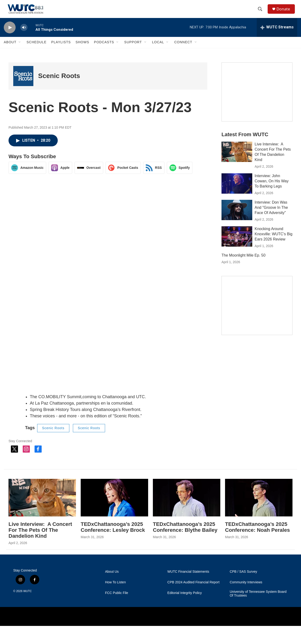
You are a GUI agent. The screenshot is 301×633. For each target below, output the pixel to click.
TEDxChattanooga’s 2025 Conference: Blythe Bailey (185, 534)
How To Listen (115, 589)
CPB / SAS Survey (243, 579)
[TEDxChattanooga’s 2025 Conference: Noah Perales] (258, 504)
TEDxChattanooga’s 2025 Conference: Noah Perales (257, 534)
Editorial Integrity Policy (184, 600)
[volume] (24, 34)
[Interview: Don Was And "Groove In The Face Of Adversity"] (236, 217)
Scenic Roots (59, 83)
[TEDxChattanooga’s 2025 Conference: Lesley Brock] (114, 504)
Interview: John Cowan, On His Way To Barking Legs (271, 188)
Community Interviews (246, 589)
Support (133, 49)
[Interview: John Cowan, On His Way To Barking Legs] (236, 190)
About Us (112, 579)
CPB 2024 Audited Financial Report (193, 589)
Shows (82, 49)
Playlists (61, 49)
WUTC (27, 598)
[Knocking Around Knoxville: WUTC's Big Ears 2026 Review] (236, 243)
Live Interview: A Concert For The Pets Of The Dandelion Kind (40, 537)
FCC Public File (116, 600)
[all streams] (277, 34)
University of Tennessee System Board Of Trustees (258, 600)
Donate (285, 12)
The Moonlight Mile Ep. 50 (243, 262)
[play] (9, 34)
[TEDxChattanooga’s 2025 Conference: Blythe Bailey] (186, 504)
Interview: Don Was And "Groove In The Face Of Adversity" (271, 214)
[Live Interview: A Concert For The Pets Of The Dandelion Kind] (236, 158)
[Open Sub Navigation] (20, 49)
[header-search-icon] (261, 12)
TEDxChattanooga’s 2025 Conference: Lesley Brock (113, 534)
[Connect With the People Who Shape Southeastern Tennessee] (257, 312)
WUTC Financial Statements (188, 579)
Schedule (36, 49)
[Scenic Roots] (23, 83)
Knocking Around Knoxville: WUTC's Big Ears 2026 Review (273, 241)
